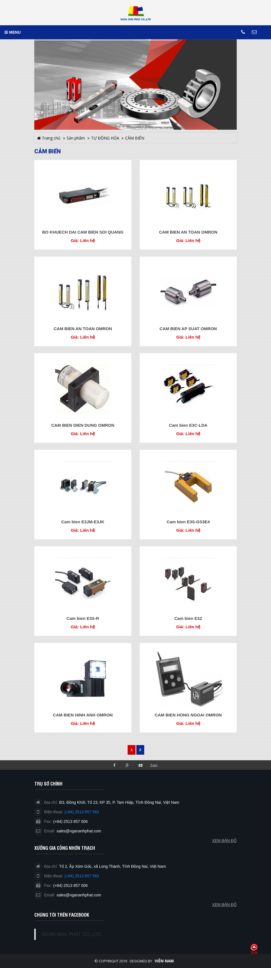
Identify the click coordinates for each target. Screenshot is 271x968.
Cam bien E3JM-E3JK (82, 521)
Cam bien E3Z (188, 618)
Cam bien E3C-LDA (188, 425)
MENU (12, 32)
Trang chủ (48, 138)
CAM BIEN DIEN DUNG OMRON (82, 425)
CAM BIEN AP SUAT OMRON (188, 328)
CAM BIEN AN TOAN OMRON (188, 232)
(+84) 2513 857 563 (81, 876)
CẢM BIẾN (134, 138)
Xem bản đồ (224, 904)
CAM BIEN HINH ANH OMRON (83, 715)
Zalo (153, 765)
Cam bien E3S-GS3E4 (188, 521)
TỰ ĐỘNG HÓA (105, 138)
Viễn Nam (164, 961)
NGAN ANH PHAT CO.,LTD (71, 934)
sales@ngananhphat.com (79, 895)
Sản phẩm (76, 138)
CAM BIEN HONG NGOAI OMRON (188, 715)
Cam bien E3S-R (83, 618)
